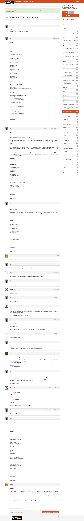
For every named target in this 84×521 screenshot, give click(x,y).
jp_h (11, 272)
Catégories (18, 1)
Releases (70, 135)
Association (70, 146)
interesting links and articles (70, 138)
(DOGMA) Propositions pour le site (70, 49)
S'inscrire (71, 12)
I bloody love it (70, 132)
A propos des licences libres (70, 80)
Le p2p (70, 156)
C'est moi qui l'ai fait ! (18, 512)
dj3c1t (11, 26)
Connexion (77, 1)
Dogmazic (41, 10)
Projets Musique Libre (70, 83)
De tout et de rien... (70, 116)
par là (16, 34)
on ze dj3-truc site (16, 192)
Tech (70, 67)
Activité (31, 1)
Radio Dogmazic (70, 172)
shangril (11, 255)
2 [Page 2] (48, 22)
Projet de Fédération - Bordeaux (70, 170)
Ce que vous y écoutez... (70, 72)
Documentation (11, 11)
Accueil (11, 512)
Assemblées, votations (70, 124)
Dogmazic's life (70, 140)
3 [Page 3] (50, 22)
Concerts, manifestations (70, 148)
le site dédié (13, 242)
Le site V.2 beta (70, 151)
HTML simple (22, 508)
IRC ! (26, 10)
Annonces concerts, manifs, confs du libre (70, 108)
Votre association (70, 122)
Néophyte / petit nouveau (70, 104)
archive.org (17, 244)
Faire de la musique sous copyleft (70, 86)
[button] (11, 500)
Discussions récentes (68, 22)
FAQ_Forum (70, 61)
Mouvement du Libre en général (70, 94)
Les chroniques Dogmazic (70, 154)
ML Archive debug (70, 159)
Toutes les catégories (68, 19)
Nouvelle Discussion (70, 15)
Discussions (25, 1)
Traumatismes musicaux (70, 162)
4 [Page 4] (52, 22)
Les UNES (70, 167)
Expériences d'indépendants (70, 114)
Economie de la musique (70, 64)
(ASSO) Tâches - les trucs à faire (70, 43)
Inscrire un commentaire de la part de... (50, 512)
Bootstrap (49, 516)
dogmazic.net (16, 239)
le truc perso (16, 473)
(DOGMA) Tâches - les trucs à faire (70, 53)
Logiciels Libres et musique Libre (70, 90)
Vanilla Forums (60, 516)
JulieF (11, 305)
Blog (47, 10)
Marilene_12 (12, 289)
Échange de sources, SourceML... (70, 98)
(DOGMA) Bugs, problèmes (70, 56)
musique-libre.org (70, 164)
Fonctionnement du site (70, 75)
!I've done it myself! (70, 130)
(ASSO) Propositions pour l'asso (70, 40)
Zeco (11, 353)
